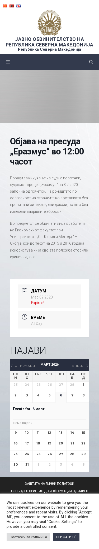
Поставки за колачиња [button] (28, 537)
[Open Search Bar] (91, 62)
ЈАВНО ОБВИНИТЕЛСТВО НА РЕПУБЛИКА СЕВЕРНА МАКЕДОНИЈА (49, 41)
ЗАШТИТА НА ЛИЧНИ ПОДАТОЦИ (49, 484)
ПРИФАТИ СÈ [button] (66, 537)
